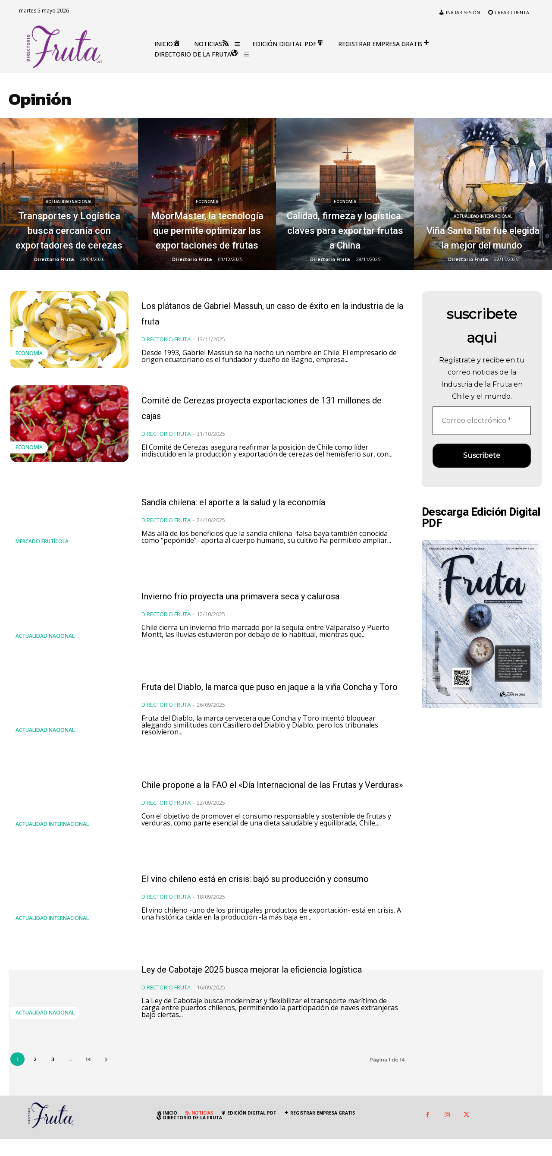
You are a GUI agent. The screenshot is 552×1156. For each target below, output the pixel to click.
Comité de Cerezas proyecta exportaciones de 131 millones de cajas (257, 414)
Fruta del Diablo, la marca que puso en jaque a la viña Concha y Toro (262, 696)
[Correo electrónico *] (482, 420)
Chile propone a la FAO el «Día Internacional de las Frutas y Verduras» (243, 796)
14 (88, 1075)
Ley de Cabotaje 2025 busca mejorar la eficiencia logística (266, 984)
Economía (207, 172)
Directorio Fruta (166, 350)
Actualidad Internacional (483, 201)
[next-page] (106, 1075)
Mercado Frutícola (42, 552)
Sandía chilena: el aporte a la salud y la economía (266, 511)
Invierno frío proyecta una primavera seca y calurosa (264, 605)
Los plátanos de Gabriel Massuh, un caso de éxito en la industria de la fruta (264, 314)
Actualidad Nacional (69, 172)
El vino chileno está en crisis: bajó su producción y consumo (266, 893)
